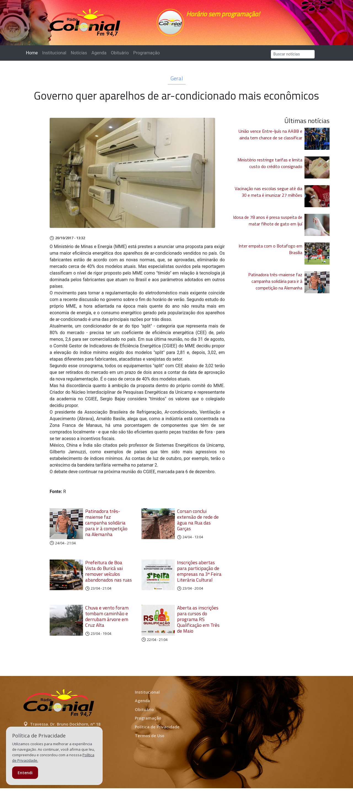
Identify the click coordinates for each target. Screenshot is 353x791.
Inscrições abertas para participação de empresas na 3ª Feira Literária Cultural (199, 573)
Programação (146, 55)
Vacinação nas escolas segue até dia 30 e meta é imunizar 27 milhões (268, 194)
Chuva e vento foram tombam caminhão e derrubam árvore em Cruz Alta (107, 619)
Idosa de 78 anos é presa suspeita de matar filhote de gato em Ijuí (267, 223)
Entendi (25, 772)
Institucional (54, 55)
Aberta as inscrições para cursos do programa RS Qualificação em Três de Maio (198, 622)
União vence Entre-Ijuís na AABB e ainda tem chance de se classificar (270, 137)
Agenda (98, 55)
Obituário (120, 55)
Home (33, 55)
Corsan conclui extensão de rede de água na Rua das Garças (198, 522)
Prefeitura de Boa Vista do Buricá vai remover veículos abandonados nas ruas (108, 573)
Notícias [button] (79, 55)
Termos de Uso (149, 738)
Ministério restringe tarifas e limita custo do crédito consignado (269, 165)
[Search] (293, 57)
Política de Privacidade (157, 729)
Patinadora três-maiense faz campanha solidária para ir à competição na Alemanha (106, 525)
